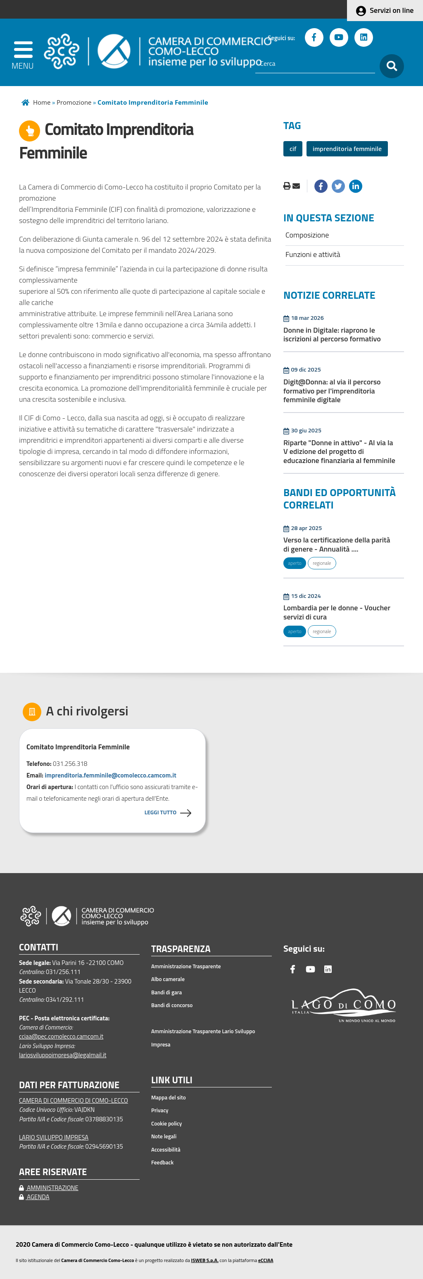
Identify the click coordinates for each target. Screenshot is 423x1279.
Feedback (162, 1162)
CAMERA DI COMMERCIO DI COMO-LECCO (73, 1100)
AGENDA (34, 1197)
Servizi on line (391, 10)
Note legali (163, 1136)
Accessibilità (166, 1149)
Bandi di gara (166, 992)
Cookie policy (166, 1123)
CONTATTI (38, 947)
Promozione (74, 102)
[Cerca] (315, 63)
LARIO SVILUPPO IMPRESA (53, 1137)
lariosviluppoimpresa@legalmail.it (63, 1055)
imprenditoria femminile (347, 149)
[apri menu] (24, 52)
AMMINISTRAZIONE (48, 1188)
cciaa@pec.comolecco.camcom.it (61, 1036)
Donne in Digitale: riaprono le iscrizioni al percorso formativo (332, 334)
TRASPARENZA (181, 949)
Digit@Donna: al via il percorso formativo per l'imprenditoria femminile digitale (332, 390)
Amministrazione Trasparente (186, 966)
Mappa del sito (168, 1097)
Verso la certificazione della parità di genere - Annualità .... (336, 544)
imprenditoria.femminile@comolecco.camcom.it (110, 775)
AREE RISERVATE (53, 1172)
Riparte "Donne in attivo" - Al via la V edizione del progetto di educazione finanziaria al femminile (339, 451)
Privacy (160, 1110)
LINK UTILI (171, 1080)
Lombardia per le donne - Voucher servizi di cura (336, 612)
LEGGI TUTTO (160, 812)
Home (41, 102)
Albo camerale (168, 979)
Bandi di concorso (171, 1005)
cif (293, 149)
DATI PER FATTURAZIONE (69, 1085)
